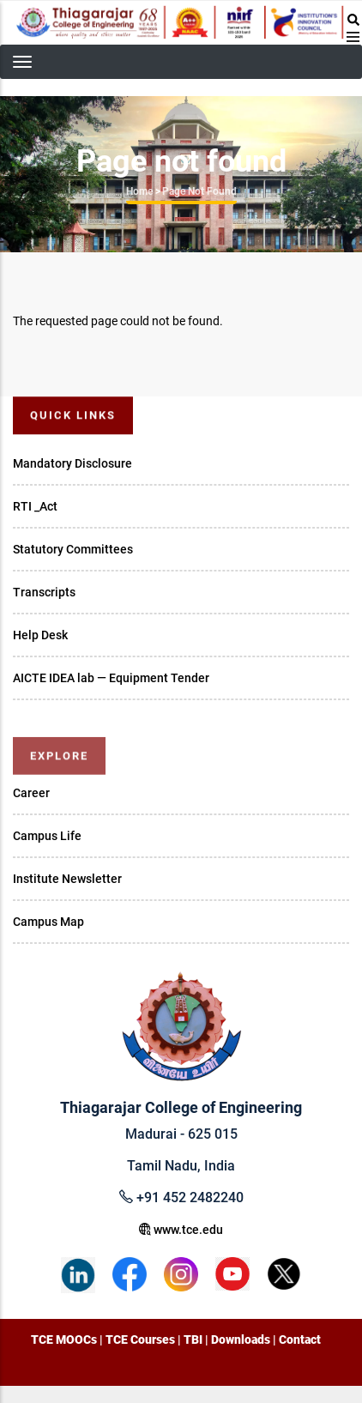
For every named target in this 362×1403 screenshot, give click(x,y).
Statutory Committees (73, 549)
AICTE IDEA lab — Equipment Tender (111, 678)
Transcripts (44, 592)
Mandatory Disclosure (72, 463)
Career (31, 793)
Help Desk (40, 635)
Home (139, 191)
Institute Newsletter (67, 879)
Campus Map (48, 921)
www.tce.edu (181, 1230)
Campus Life (47, 836)
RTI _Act (35, 506)
